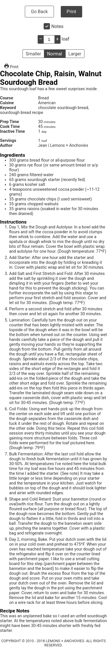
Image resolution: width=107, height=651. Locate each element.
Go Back (39, 11)
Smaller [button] (33, 54)
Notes (57, 26)
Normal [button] (54, 54)
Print (71, 11)
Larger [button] (74, 54)
